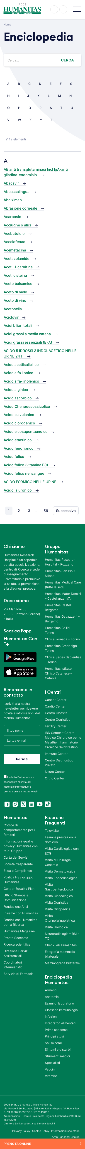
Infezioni (51, 1016)
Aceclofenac (14, 241)
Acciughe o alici (17, 225)
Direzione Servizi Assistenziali (16, 953)
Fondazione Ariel (16, 906)
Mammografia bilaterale (62, 963)
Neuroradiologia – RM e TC (62, 936)
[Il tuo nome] (22, 730)
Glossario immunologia (61, 1010)
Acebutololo (14, 233)
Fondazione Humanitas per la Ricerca (20, 922)
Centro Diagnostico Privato (59, 762)
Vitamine (51, 1076)
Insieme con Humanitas (21, 913)
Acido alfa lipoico (18, 372)
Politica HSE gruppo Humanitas (18, 879)
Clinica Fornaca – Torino (62, 639)
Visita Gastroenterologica (59, 887)
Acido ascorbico (18, 398)
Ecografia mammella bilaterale (60, 954)
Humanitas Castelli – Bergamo (60, 607)
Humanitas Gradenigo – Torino (62, 648)
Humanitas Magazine (19, 931)
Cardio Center (55, 706)
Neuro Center (55, 772)
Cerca (67, 60)
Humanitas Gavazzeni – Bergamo (62, 618)
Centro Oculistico (57, 719)
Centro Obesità (56, 713)
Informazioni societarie (65, 1131)
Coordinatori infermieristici (13, 964)
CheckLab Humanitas (61, 945)
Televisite (52, 830)
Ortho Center (54, 778)
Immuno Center (56, 754)
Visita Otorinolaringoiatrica (60, 918)
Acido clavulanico (19, 414)
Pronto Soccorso (16, 938)
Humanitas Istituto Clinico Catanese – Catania (58, 673)
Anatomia (52, 997)
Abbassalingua (16, 191)
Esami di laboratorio (59, 1003)
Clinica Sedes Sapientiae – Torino (63, 659)
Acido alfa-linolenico (21, 381)
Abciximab (13, 200)
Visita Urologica (56, 927)
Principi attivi (54, 1036)
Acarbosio (12, 216)
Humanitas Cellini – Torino (59, 630)
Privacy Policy (21, 1131)
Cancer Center (55, 700)
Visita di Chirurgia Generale (58, 862)
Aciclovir (11, 317)
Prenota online (17, 1144)
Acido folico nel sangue (24, 473)
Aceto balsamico (18, 283)
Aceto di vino (15, 300)
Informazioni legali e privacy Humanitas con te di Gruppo (21, 846)
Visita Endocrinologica (61, 878)
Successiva (66, 510)
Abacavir (11, 183)
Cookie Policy (41, 1131)
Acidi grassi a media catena (27, 334)
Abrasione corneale (20, 208)
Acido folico (14, 456)
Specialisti (52, 1063)
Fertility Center (55, 726)
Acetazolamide (16, 258)
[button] (77, 9)
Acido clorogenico (19, 423)
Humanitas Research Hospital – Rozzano (60, 562)
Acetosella (13, 309)
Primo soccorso (56, 1030)
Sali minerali (53, 1043)
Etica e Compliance (18, 871)
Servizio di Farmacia (19, 974)
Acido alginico (16, 389)
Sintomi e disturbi (57, 1049)
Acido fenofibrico (19, 448)
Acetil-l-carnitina (18, 267)
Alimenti (50, 990)
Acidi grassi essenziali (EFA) (28, 342)
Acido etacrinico (18, 440)
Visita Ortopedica (57, 909)
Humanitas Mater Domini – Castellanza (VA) (63, 596)
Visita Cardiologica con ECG (62, 851)
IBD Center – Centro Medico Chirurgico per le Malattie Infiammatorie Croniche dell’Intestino (63, 740)
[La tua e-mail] (22, 740)
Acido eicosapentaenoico (26, 431)
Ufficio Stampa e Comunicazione (16, 897)
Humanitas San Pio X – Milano (61, 573)
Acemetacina (15, 250)
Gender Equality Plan (19, 888)
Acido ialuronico (18, 490)
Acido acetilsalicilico (21, 364)
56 (46, 510)
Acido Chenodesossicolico (27, 406)
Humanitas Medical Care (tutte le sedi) (63, 584)
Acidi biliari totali (18, 325)
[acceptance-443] (5, 776)
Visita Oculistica (56, 902)
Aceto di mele (15, 292)
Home (7, 24)
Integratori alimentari (60, 1023)
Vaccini (50, 1069)
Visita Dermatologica (60, 871)
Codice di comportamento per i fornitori (19, 830)
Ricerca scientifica (17, 944)
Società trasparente (18, 864)
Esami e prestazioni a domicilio (60, 839)
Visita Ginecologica (59, 896)
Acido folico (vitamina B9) (26, 465)
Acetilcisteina (15, 275)
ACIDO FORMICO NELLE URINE (30, 481)
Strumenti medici (57, 1056)
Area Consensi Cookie (66, 1137)
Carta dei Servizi (16, 857)
